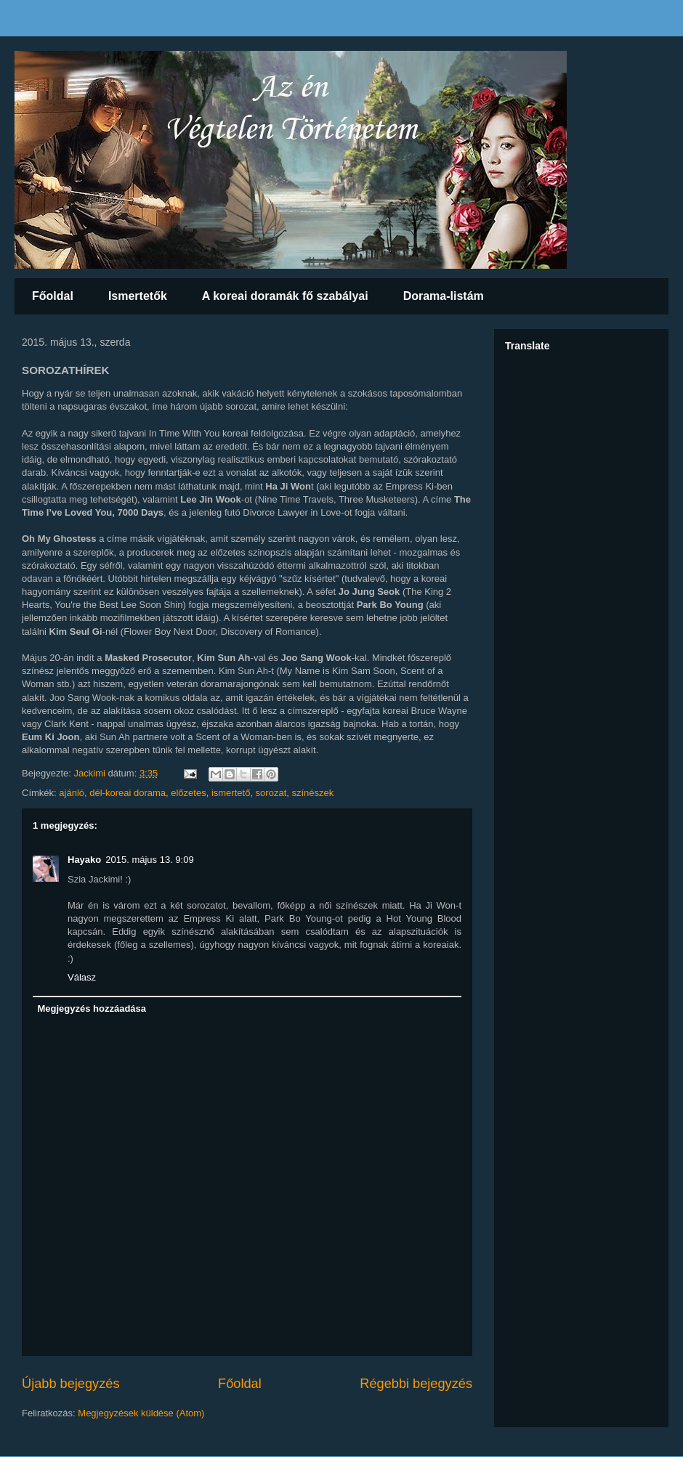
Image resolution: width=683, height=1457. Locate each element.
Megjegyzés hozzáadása (92, 1008)
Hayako (84, 859)
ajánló (71, 792)
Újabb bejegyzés (70, 1383)
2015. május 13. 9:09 (149, 859)
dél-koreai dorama (127, 792)
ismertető (230, 792)
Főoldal (52, 296)
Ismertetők (137, 296)
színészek (312, 792)
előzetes (188, 792)
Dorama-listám (443, 296)
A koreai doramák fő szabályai (285, 296)
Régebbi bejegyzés (416, 1383)
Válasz (82, 977)
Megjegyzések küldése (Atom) (141, 1413)
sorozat (271, 792)
